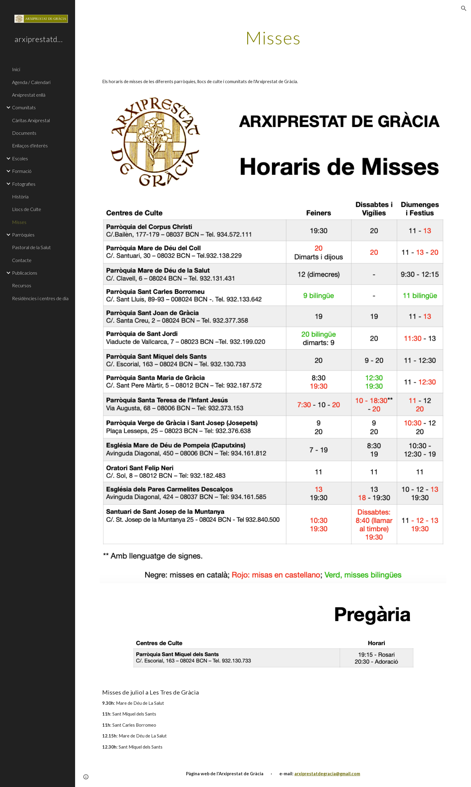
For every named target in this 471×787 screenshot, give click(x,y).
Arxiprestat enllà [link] (28, 95)
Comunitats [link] (24, 107)
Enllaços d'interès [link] (30, 145)
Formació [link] (22, 171)
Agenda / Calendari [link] (31, 82)
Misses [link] (19, 222)
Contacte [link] (22, 260)
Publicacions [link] (24, 273)
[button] (464, 8)
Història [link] (20, 196)
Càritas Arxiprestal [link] (31, 120)
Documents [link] (24, 133)
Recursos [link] (21, 285)
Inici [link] (16, 69)
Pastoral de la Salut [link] (31, 247)
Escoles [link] (20, 158)
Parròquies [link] (23, 234)
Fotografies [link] (23, 184)
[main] (273, 37)
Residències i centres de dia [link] (40, 298)
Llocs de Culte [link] (26, 209)
